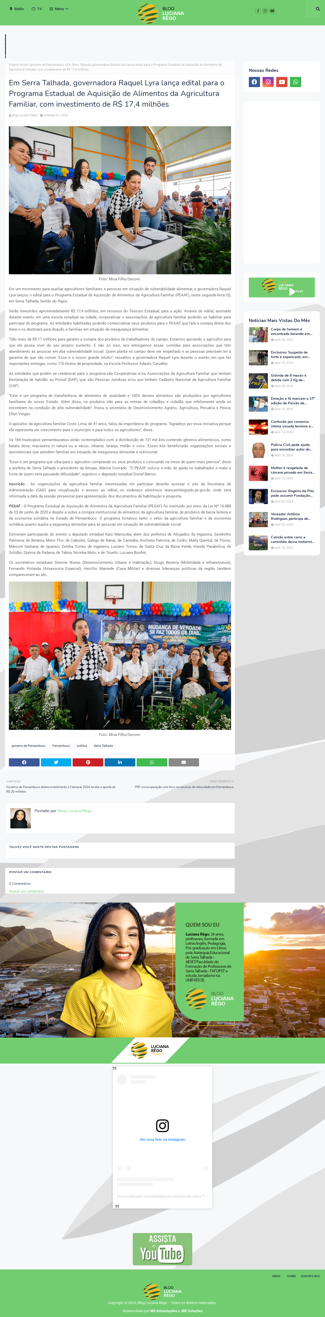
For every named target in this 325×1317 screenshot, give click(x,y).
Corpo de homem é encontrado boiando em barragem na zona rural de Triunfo (292, 331)
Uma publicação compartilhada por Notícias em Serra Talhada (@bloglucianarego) (182, 1196)
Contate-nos (310, 1276)
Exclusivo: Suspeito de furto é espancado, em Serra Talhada (289, 354)
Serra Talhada (103, 746)
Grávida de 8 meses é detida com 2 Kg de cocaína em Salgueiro (288, 377)
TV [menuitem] (36, 9)
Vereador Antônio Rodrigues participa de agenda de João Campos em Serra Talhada (291, 516)
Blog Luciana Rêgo (25, 115)
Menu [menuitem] (56, 9)
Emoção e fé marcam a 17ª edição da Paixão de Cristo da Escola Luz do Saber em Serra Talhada (293, 401)
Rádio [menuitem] (16, 9)
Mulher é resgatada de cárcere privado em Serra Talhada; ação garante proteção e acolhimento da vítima (293, 470)
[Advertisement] (282, 182)
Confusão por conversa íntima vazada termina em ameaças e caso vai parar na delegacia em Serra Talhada (292, 424)
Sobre (291, 1276)
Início (276, 1276)
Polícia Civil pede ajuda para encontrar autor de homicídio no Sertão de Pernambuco (290, 447)
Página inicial (18, 65)
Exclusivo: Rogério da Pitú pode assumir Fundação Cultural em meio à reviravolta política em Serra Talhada (292, 493)
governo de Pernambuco (47, 65)
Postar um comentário (26, 891)
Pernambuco (61, 746)
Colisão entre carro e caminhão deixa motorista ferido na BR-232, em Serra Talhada (292, 539)
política (82, 746)
